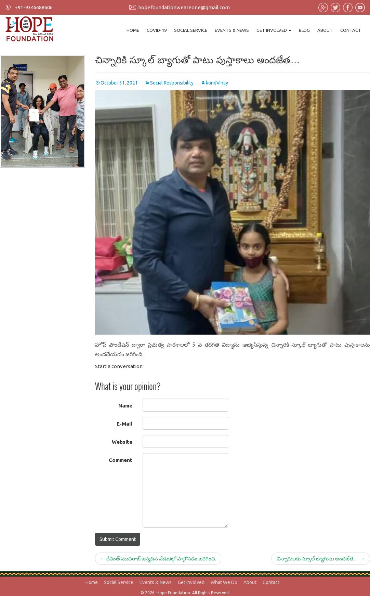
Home (133, 30)
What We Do (224, 582)
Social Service (190, 30)
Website (122, 442)
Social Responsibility (172, 83)
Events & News (232, 30)
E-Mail (124, 424)
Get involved (273, 30)
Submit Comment (118, 539)
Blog (304, 30)
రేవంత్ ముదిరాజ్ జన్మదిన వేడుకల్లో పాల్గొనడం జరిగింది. (158, 558)
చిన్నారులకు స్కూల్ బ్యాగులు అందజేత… (321, 558)
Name (125, 406)
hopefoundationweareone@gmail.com (184, 7)
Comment (120, 460)
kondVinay (217, 83)
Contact (350, 30)
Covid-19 (157, 30)
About (325, 30)
